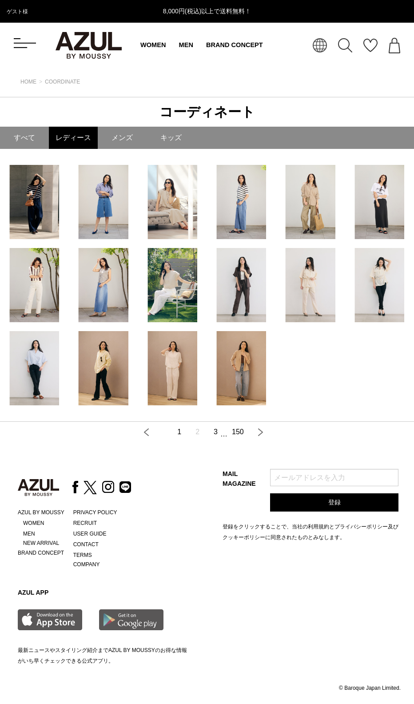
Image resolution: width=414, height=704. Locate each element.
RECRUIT (85, 523)
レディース (73, 137)
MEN (186, 44)
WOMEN (153, 44)
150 (238, 432)
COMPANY (86, 564)
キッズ (171, 137)
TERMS (82, 555)
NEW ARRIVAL (41, 543)
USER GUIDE (90, 534)
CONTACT (86, 544)
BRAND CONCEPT (234, 44)
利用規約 (318, 527)
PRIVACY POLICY (95, 512)
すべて (24, 137)
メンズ (122, 137)
